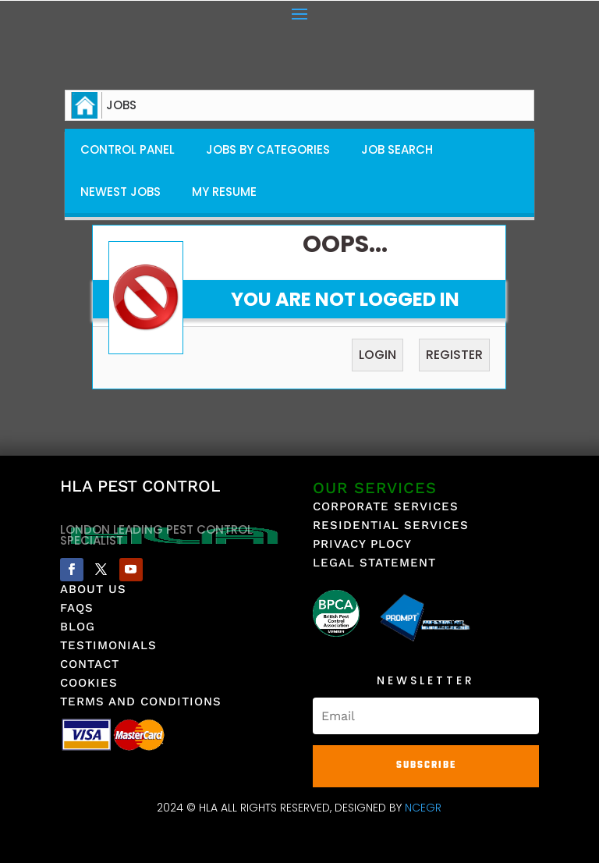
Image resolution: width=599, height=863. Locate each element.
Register (454, 355)
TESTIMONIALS (108, 645)
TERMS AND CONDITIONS (141, 701)
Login (377, 355)
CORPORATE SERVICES (386, 506)
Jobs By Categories (268, 149)
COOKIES (89, 683)
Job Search (397, 149)
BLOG (77, 627)
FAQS (77, 608)
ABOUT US (93, 589)
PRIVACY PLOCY (362, 544)
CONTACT (89, 664)
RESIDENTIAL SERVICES (391, 525)
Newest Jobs (120, 191)
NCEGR (423, 807)
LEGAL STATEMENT (374, 563)
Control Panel (127, 149)
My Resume (224, 191)
